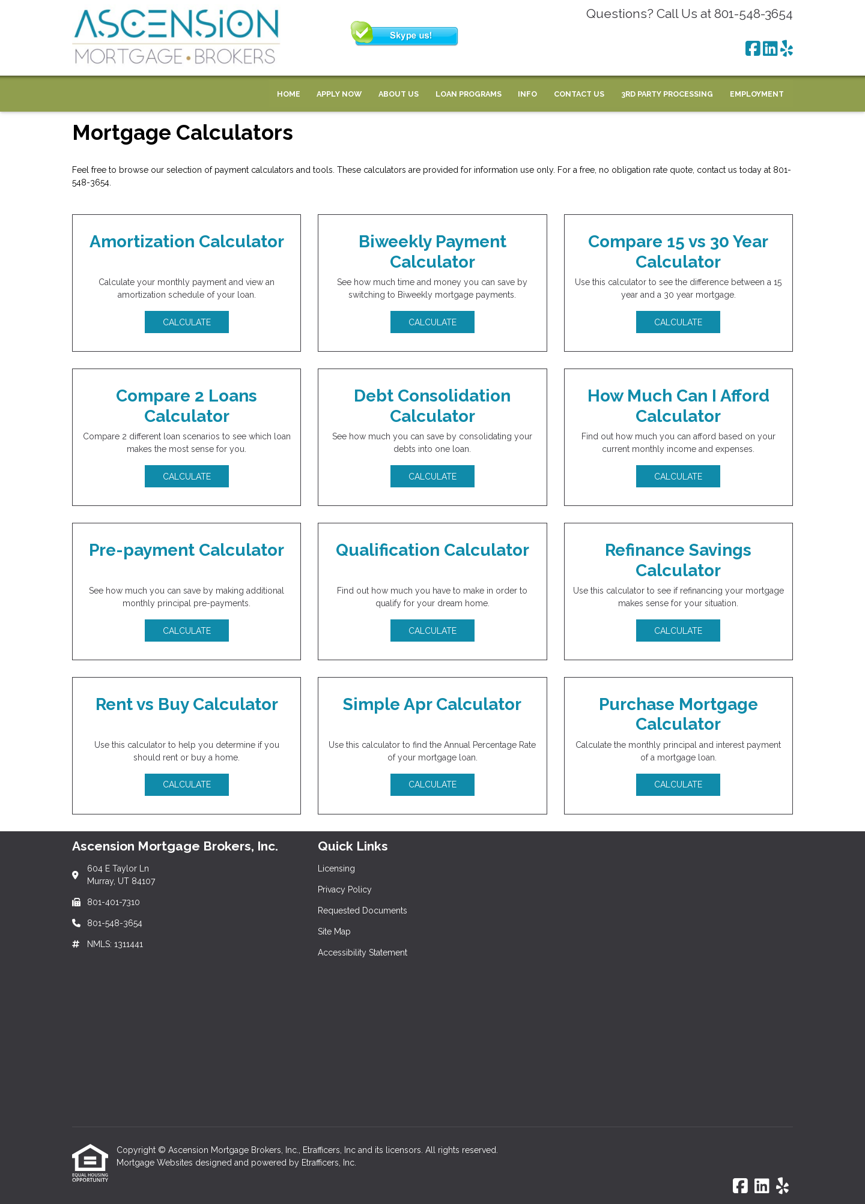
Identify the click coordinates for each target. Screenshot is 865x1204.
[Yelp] (786, 49)
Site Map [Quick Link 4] (334, 931)
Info (527, 93)
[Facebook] (752, 49)
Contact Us (579, 93)
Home (288, 93)
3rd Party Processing (667, 93)
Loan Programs (469, 93)
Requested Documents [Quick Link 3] (362, 910)
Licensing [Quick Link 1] (336, 868)
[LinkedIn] (770, 49)
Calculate (187, 322)
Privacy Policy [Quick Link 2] (345, 889)
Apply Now (339, 93)
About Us (398, 93)
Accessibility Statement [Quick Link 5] (362, 952)
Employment (757, 93)
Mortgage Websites (156, 1162)
